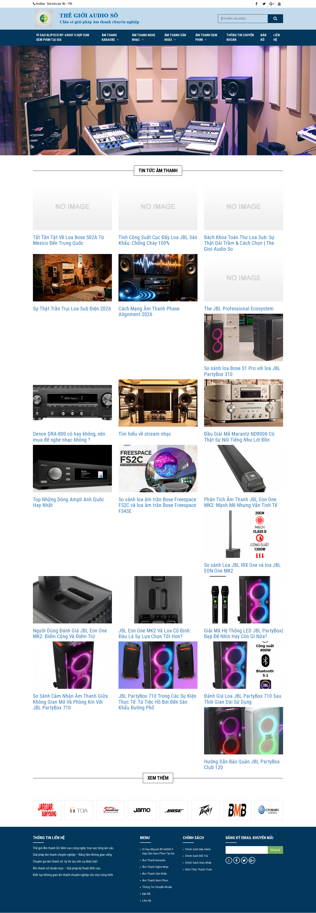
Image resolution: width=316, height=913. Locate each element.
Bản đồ (263, 37)
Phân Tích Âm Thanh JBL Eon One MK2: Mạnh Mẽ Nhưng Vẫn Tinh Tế (240, 502)
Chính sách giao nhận (198, 862)
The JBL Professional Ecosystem (239, 309)
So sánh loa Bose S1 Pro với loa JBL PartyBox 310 (242, 371)
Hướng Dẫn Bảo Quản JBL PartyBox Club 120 (242, 764)
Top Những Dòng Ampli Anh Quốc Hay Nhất (68, 502)
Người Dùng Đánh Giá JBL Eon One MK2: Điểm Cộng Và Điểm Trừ (70, 633)
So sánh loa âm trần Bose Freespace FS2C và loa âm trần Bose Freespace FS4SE (157, 505)
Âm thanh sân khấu (175, 37)
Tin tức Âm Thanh (158, 170)
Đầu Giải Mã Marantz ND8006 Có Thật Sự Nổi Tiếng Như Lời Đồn (239, 437)
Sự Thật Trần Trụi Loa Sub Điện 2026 (72, 309)
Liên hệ (276, 37)
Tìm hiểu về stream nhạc (144, 434)
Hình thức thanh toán (198, 869)
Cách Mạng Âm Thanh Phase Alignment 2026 (149, 311)
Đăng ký (275, 850)
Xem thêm (158, 778)
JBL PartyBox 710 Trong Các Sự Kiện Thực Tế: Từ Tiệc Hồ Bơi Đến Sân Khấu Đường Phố (157, 702)
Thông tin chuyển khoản (240, 37)
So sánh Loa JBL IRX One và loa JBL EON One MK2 (242, 568)
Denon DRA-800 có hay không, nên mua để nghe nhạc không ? (69, 437)
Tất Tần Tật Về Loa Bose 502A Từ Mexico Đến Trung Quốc (68, 240)
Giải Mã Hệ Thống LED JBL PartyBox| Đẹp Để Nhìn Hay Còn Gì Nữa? (243, 633)
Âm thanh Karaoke (110, 37)
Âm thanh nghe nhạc (143, 37)
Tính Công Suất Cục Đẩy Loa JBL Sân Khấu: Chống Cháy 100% (157, 240)
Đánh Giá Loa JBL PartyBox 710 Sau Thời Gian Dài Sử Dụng (242, 699)
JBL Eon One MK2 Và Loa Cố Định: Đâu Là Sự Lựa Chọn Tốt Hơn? (154, 633)
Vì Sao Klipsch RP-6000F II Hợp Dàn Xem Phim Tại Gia (62, 37)
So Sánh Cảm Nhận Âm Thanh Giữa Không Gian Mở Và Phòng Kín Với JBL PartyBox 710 (70, 702)
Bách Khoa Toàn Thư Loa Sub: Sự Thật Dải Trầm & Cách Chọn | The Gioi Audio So (239, 243)
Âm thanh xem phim (206, 37)
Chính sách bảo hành (198, 849)
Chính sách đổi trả (196, 856)
